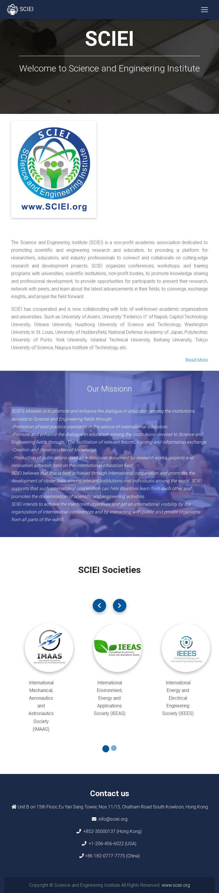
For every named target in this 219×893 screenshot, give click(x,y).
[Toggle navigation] (204, 10)
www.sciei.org (176, 885)
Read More (197, 360)
